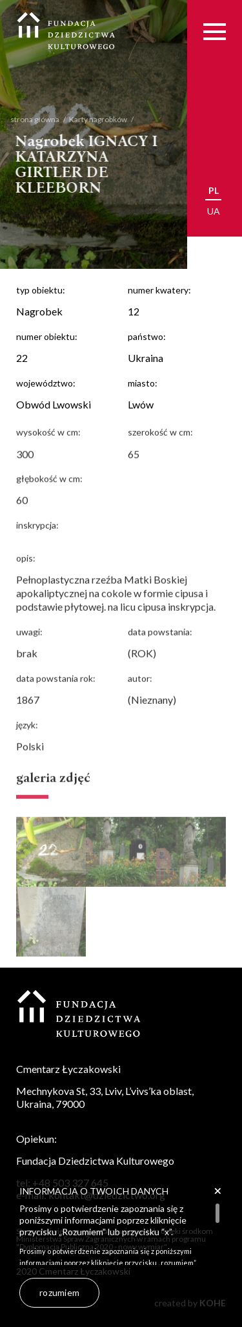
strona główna (25, 119)
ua (213, 211)
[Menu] (214, 31)
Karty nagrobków (89, 119)
